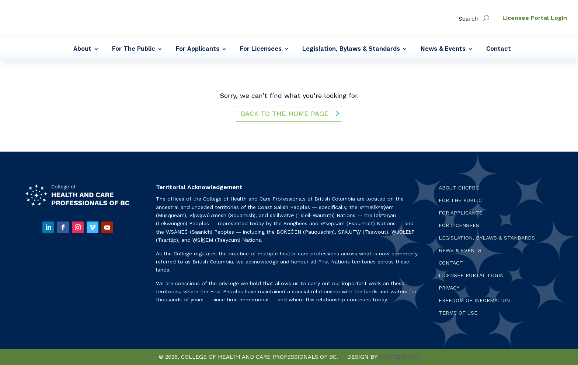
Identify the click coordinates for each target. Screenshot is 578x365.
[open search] (486, 18)
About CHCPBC (459, 188)
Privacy (449, 288)
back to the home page (284, 113)
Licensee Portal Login (534, 17)
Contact (498, 49)
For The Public (133, 49)
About (82, 49)
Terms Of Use (458, 313)
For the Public (460, 200)
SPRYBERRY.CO (399, 357)
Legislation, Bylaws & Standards (351, 49)
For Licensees (261, 49)
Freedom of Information (474, 300)
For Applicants (197, 49)
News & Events (443, 49)
